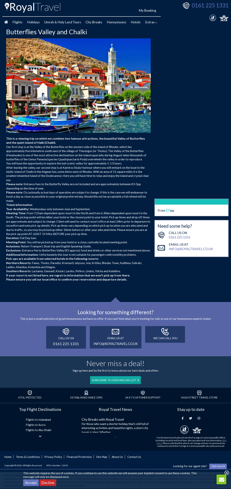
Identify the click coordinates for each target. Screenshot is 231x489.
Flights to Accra (35, 424)
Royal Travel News (115, 409)
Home (7, 456)
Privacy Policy (53, 456)
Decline (47, 482)
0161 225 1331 (210, 5)
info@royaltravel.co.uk (191, 213)
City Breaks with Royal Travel (103, 419)
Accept (31, 482)
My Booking (147, 10)
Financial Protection (79, 456)
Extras (151, 22)
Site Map (101, 456)
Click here (218, 466)
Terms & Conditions (28, 456)
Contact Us (134, 456)
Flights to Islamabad (38, 419)
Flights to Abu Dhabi (38, 430)
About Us (117, 456)
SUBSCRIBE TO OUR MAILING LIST (115, 380)
